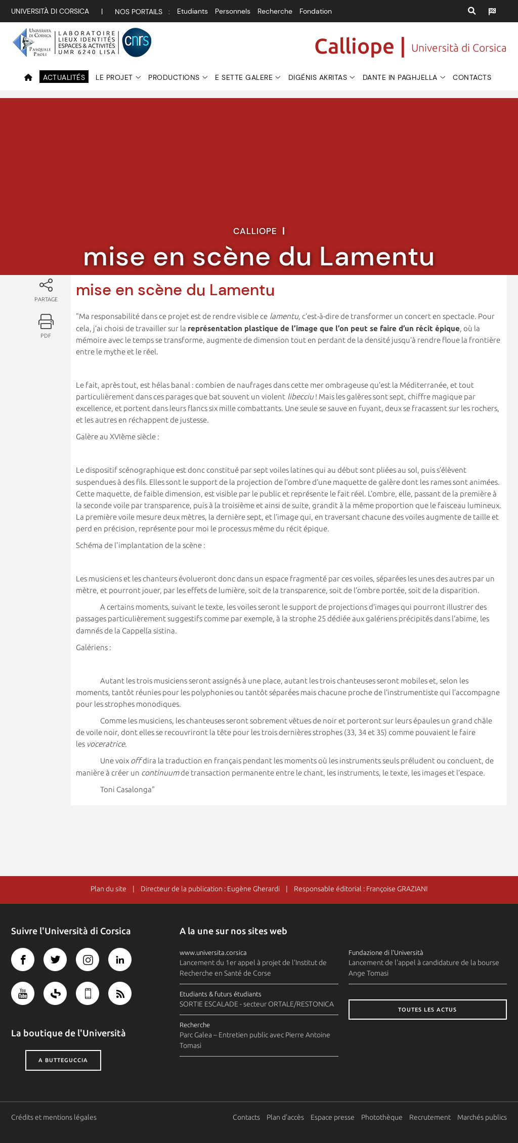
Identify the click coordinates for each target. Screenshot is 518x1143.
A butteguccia (63, 1060)
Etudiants (192, 11)
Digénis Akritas (318, 77)
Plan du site (108, 889)
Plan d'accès (285, 1117)
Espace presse (333, 1117)
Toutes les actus (427, 1010)
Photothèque (382, 1117)
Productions (174, 77)
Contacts (472, 77)
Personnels (232, 11)
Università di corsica (50, 11)
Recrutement (430, 1117)
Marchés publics (482, 1117)
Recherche (274, 11)
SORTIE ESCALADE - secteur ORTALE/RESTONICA (257, 1004)
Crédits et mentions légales (54, 1117)
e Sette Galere (244, 77)
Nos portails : (142, 11)
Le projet (114, 77)
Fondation (315, 11)
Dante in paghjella (400, 77)
